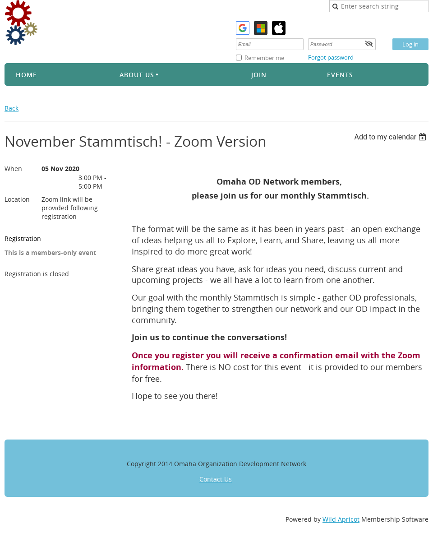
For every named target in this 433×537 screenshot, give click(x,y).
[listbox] (391, 137)
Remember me (264, 58)
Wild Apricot (340, 519)
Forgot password (331, 57)
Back (11, 108)
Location (17, 199)
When (13, 168)
